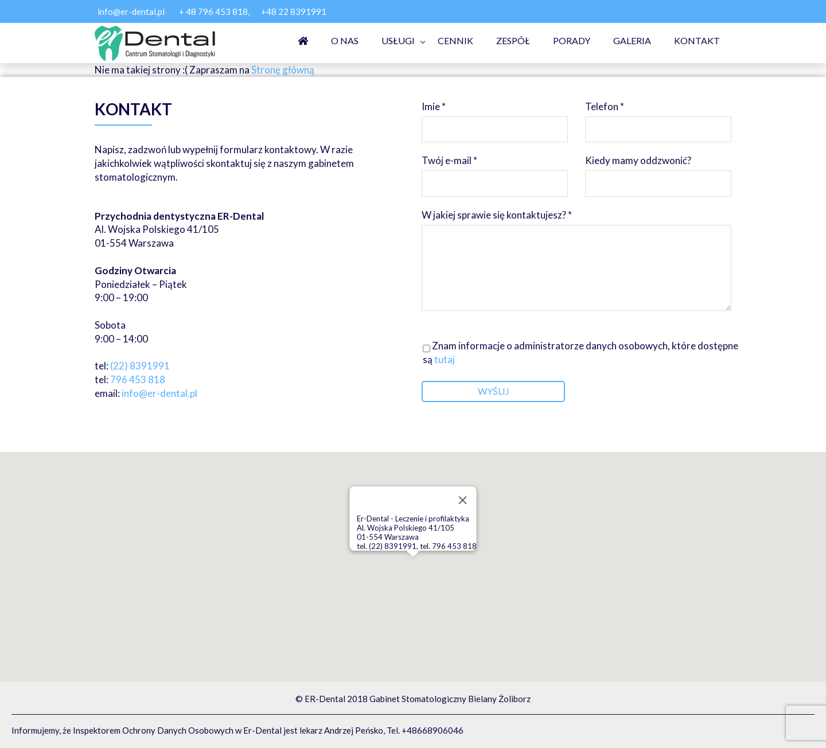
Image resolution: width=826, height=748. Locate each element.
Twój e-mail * (495, 170)
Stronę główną (282, 70)
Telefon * (658, 116)
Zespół (513, 40)
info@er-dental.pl (131, 11)
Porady (571, 40)
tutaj (444, 359)
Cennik (455, 40)
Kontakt (697, 40)
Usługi (398, 40)
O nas (345, 40)
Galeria (632, 40)
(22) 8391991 (140, 366)
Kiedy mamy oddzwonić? (658, 170)
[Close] (463, 500)
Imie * (495, 116)
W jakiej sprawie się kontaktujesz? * (576, 261)
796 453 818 (137, 379)
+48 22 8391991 (293, 11)
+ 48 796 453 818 (213, 11)
